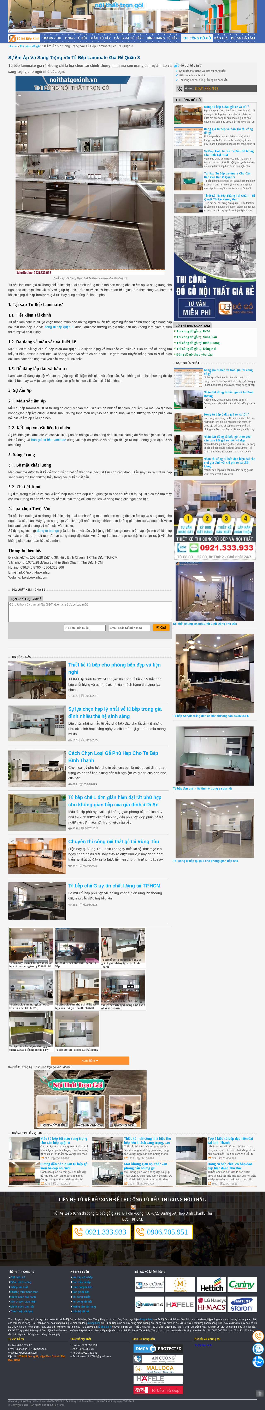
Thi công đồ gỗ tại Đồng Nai (196, 348)
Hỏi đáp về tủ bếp (82, 1277)
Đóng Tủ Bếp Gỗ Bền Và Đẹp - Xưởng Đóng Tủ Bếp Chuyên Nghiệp (24, 38)
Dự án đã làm (243, 38)
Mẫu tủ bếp (100, 38)
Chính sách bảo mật (22, 1306)
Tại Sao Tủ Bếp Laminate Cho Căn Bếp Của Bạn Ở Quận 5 (227, 175)
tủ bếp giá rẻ (105, 1326)
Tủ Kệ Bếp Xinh (203, 1345)
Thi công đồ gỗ (197, 38)
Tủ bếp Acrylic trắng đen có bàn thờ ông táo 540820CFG (211, 716)
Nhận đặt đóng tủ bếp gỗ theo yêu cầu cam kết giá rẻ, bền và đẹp (227, 438)
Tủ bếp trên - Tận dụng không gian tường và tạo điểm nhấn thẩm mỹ (30, 1047)
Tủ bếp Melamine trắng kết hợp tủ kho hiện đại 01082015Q (29, 1006)
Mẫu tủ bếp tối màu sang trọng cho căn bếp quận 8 (63, 1140)
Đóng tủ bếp (76, 38)
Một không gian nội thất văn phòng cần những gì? (145, 1166)
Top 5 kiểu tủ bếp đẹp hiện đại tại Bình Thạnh (230, 1140)
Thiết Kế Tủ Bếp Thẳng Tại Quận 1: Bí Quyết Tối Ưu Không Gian (229, 197)
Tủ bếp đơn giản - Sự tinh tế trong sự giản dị (202, 788)
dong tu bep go (48, 531)
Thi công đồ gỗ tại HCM (193, 331)
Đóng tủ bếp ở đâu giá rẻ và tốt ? (226, 107)
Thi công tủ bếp (81, 1296)
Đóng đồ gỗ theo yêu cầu (194, 354)
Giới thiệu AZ (17, 1277)
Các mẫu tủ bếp (81, 1282)
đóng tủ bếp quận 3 (58, 327)
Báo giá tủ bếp (80, 1291)
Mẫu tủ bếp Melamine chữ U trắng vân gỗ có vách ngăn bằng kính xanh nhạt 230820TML (123, 1005)
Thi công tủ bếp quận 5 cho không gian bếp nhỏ (205, 861)
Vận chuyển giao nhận (23, 1301)
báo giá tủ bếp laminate (48, 440)
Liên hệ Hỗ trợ (80, 1311)
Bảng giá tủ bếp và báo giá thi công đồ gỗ (228, 131)
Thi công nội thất (82, 1301)
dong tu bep (145, 1319)
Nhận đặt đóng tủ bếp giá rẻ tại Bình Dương (228, 394)
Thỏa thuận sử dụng (21, 1311)
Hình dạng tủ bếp (162, 38)
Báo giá (221, 38)
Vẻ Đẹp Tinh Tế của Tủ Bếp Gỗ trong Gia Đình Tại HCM (229, 153)
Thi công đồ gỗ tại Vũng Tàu (196, 337)
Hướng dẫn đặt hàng (84, 1306)
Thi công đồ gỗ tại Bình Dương (197, 343)
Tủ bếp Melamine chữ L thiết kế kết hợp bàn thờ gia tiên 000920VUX (75, 1006)
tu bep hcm (94, 1323)
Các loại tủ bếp (127, 38)
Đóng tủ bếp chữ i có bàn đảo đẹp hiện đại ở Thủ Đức (230, 1166)
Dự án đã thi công (20, 1282)
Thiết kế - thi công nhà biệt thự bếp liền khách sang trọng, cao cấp (147, 1142)
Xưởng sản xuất (19, 1287)
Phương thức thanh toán (24, 1291)
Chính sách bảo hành (23, 1296)
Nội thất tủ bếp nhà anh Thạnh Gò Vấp (75, 964)
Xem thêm (88, 1060)
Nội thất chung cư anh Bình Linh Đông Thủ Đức (205, 623)
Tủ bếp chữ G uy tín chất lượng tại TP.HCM (114, 885)
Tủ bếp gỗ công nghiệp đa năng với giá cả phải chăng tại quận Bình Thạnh (121, 963)
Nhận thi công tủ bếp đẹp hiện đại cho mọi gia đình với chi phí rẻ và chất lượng (229, 462)
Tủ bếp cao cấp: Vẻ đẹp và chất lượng (76, 1049)
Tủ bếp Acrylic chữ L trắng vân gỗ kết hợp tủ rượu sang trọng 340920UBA (30, 964)
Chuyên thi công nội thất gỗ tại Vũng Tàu (113, 841)
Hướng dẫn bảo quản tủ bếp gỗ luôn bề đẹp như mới (63, 1166)
